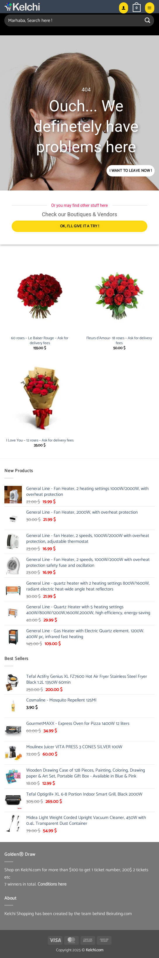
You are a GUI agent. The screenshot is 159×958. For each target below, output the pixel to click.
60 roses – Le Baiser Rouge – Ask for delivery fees (39, 341)
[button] (137, 8)
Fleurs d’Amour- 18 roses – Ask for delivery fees (119, 341)
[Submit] (147, 20)
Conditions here (52, 884)
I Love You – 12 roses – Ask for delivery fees (40, 440)
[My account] (123, 7)
